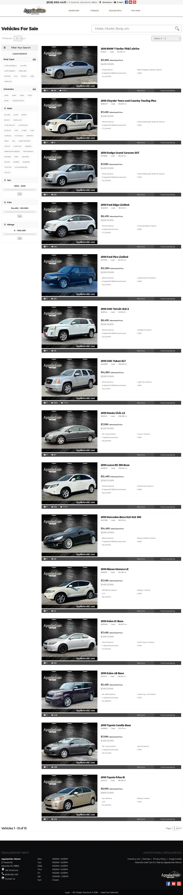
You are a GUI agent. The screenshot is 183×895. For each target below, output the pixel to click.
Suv (15, 76)
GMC (32, 130)
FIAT (16, 130)
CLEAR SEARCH (19, 54)
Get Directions (11, 870)
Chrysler (23, 125)
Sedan (7, 76)
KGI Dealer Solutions (82, 892)
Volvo (7, 172)
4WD (14, 95)
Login (67, 892)
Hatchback (9, 71)
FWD (30, 95)
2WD (6, 95)
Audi (16, 115)
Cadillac (17, 120)
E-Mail (118, 2)
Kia (13, 141)
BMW (24, 115)
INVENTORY (74, 11)
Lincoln (17, 146)
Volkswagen (21, 167)
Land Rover (24, 141)
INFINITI (29, 136)
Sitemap (146, 859)
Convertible (10, 66)
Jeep (6, 141)
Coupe (23, 66)
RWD (6, 101)
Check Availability (167, 90)
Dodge (7, 130)
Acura (7, 115)
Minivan (22, 71)
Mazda (28, 146)
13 (46, 299)
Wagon (7, 81)
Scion (7, 162)
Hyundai (19, 136)
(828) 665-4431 (56, 2)
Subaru (26, 162)
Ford (24, 130)
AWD (22, 95)
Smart (16, 162)
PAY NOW (135, 11)
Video (63, 90)
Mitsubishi (28, 151)
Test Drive (141, 90)
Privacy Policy (159, 859)
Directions (105, 2)
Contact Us (10, 879)
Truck (24, 76)
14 (46, 90)
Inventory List (134, 859)
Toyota (7, 167)
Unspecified (18, 101)
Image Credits (175, 859)
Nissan (7, 157)
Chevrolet (9, 125)
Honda (7, 136)
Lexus (7, 146)
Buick (7, 120)
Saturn (25, 157)
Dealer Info (115, 11)
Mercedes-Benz (12, 151)
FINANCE (94, 11)
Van (32, 76)
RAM (16, 157)
